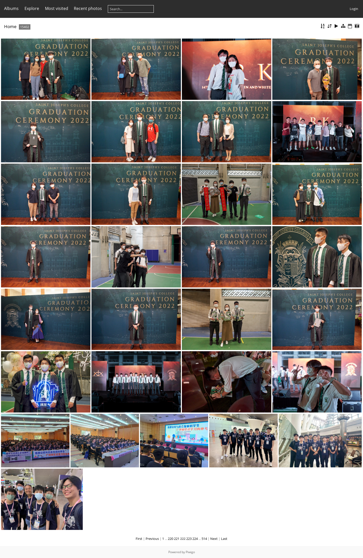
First (139, 538)
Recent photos (88, 8)
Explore (32, 8)
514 (204, 538)
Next (214, 538)
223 (189, 538)
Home (10, 26)
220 (170, 538)
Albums (11, 8)
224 (195, 538)
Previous (152, 538)
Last (224, 538)
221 (176, 538)
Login (354, 8)
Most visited (56, 8)
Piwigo (190, 552)
